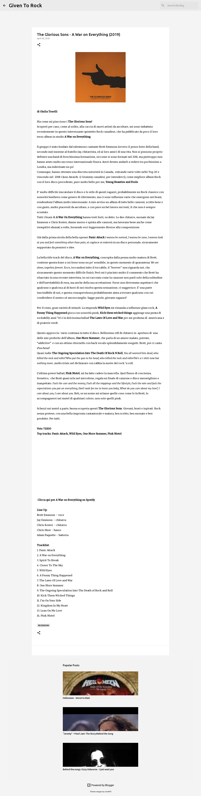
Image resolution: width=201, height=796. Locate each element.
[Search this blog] (182, 5)
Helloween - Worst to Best (76, 698)
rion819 (108, 792)
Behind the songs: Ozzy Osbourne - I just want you (88, 769)
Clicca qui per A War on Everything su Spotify (66, 499)
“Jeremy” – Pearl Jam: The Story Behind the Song (88, 733)
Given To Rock (25, 5)
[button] (39, 45)
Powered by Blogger (100, 785)
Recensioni (43, 625)
